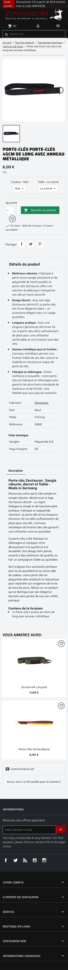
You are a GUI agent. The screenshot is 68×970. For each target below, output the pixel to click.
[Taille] (48, 188)
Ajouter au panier (40, 209)
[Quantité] (10, 210)
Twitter (15, 860)
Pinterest (39, 244)
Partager (21, 244)
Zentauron (41, 403)
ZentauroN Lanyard (34, 687)
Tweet (30, 244)
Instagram (44, 860)
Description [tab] (15, 471)
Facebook (6, 860)
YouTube (34, 860)
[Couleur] (20, 188)
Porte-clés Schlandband (34, 749)
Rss (25, 860)
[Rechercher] (34, 34)
